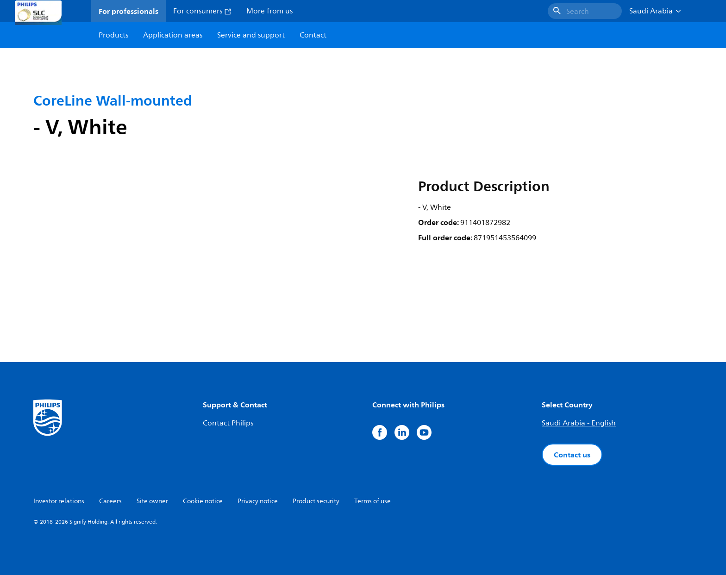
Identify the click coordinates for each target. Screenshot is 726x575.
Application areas (172, 35)
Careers (110, 501)
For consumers (202, 11)
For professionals (128, 11)
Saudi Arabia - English (579, 423)
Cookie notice (203, 501)
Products (113, 35)
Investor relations (58, 501)
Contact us (572, 454)
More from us (269, 11)
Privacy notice (258, 501)
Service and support (251, 35)
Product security (316, 501)
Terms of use (372, 501)
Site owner (152, 501)
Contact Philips (228, 423)
